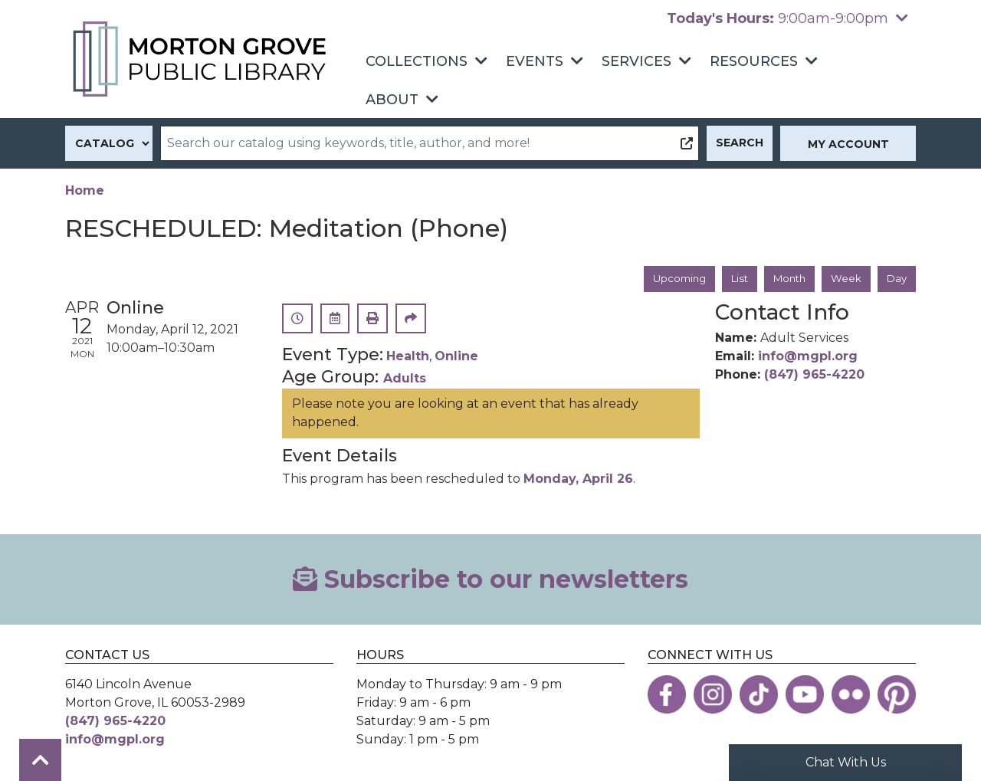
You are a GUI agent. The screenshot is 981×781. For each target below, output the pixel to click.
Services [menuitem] (636, 61)
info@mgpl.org (808, 357)
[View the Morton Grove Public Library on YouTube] (805, 695)
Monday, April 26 (578, 479)
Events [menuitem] (534, 61)
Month (785, 279)
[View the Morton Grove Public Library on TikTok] (759, 695)
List (732, 279)
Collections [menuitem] (417, 61)
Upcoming (669, 279)
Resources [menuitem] (754, 61)
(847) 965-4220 (814, 376)
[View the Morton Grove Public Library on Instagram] (713, 695)
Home (84, 190)
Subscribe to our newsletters (490, 580)
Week (844, 279)
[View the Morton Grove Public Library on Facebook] (667, 695)
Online (456, 357)
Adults (404, 379)
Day (896, 279)
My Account (848, 144)
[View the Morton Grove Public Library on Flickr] (851, 695)
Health (407, 357)
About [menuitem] (392, 99)
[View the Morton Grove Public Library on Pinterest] (897, 695)
